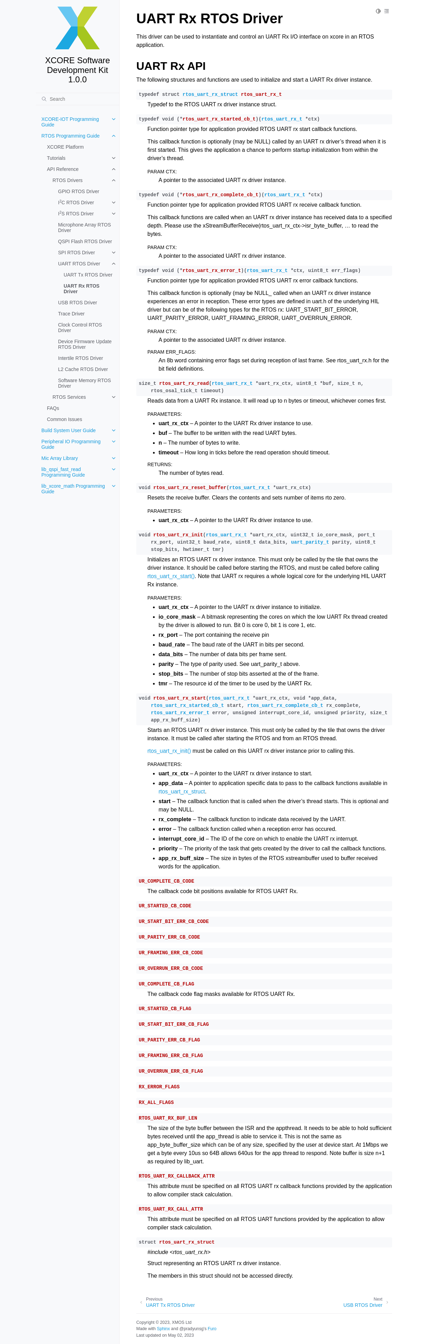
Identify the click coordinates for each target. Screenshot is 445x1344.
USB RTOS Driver (77, 302)
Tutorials (56, 158)
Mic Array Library (59, 458)
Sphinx (163, 1328)
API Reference (63, 169)
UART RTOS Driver (79, 263)
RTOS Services (69, 397)
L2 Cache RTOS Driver (83, 369)
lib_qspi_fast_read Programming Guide (63, 472)
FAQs (53, 408)
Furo (212, 1328)
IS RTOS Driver (76, 213)
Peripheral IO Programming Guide (70, 444)
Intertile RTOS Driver (80, 358)
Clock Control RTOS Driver (80, 327)
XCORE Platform (65, 147)
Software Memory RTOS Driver (84, 383)
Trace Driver (71, 313)
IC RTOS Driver (76, 202)
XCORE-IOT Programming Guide (70, 121)
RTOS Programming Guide (70, 136)
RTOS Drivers (67, 180)
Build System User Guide (68, 430)
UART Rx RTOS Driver (81, 288)
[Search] (77, 99)
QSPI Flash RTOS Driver (85, 241)
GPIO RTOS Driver (78, 191)
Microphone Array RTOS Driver (84, 227)
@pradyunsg (191, 1328)
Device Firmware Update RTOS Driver (85, 344)
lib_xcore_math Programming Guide (73, 488)
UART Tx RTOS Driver (88, 275)
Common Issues (64, 419)
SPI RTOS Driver (76, 252)
